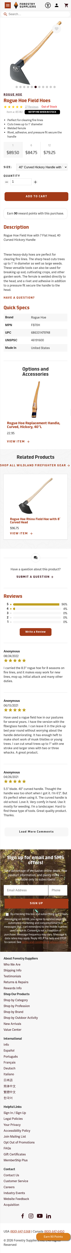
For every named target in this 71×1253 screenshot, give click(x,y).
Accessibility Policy (17, 1131)
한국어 (8, 1098)
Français (10, 1062)
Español (9, 1051)
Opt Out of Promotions (19, 1142)
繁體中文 (10, 1092)
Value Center (12, 1030)
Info (6, 1045)
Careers (9, 1187)
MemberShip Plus (16, 1160)
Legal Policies (13, 1119)
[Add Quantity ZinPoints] (35, 182)
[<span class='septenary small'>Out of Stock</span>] (49, 107)
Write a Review (35, 632)
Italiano (9, 1074)
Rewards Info (13, 988)
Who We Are (12, 965)
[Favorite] (56, 28)
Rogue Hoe (13, 94)
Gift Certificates (15, 1154)
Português (11, 1057)
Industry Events (14, 1193)
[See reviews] (31, 107)
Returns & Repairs (16, 982)
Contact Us (11, 1175)
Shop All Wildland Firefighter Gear (35, 465)
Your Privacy (12, 1125)
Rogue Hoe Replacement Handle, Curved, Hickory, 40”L (33, 425)
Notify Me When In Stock (42, 112)
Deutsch (9, 1068)
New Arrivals (12, 1024)
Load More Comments (36, 831)
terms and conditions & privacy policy (44, 942)
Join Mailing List (15, 1137)
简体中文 (10, 1086)
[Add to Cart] (37, 196)
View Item (18, 441)
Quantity (12, 176)
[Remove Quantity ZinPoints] (7, 182)
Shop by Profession (17, 1006)
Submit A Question (35, 577)
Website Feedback (16, 1199)
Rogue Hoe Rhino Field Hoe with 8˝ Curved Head (35, 521)
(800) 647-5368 (20, 1231)
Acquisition (11, 1205)
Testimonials (12, 976)
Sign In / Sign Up (15, 1113)
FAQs (7, 1148)
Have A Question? (19, 298)
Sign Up (36, 903)
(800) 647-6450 (54, 1231)
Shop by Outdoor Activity (21, 1018)
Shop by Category (16, 1000)
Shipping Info (12, 970)
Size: (8, 167)
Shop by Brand (13, 1012)
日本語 (8, 1080)
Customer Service (16, 1181)
